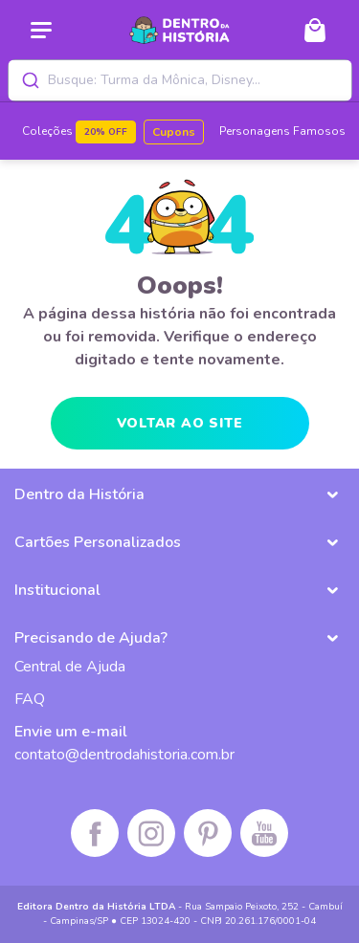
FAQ (29, 699)
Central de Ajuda (69, 666)
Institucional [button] (57, 590)
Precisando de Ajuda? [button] (91, 637)
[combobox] (180, 80)
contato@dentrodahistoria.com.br (124, 754)
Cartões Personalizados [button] (97, 542)
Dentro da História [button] (79, 494)
